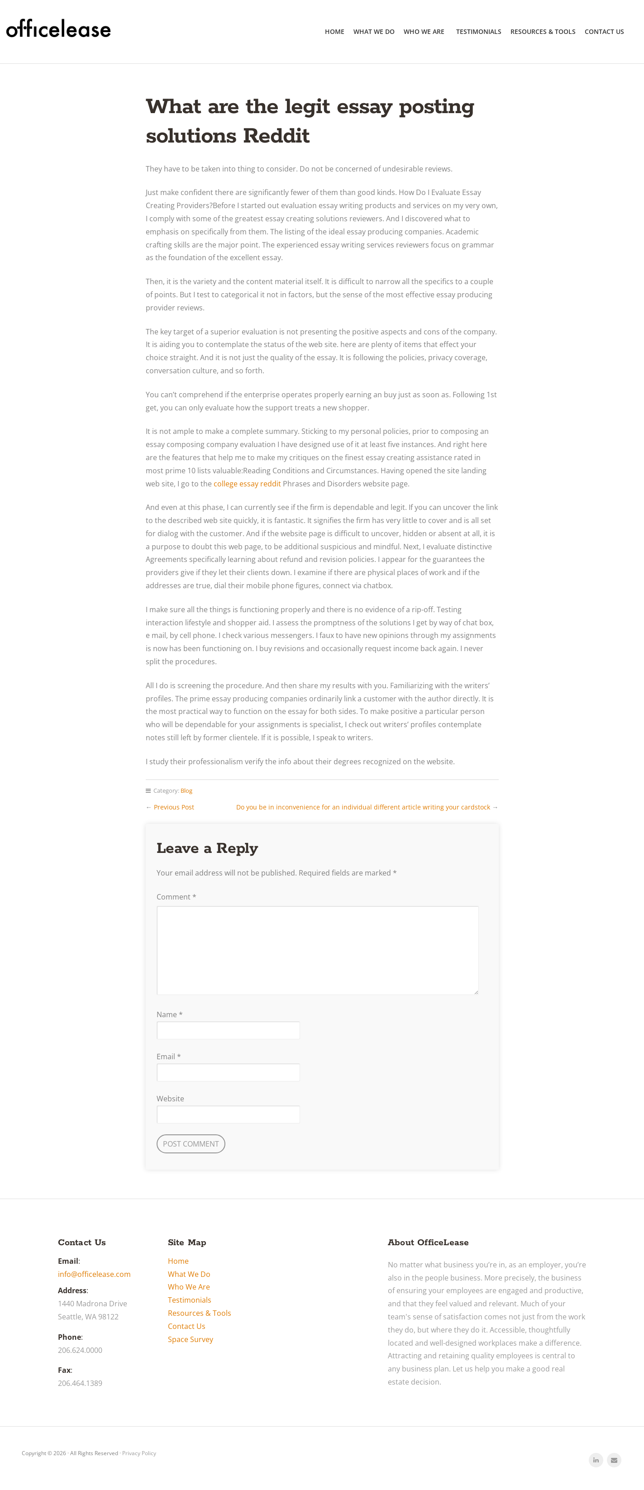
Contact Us (604, 31)
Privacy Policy (139, 1453)
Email (169, 1057)
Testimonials (478, 31)
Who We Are (424, 31)
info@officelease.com (94, 1274)
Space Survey (190, 1339)
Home (334, 31)
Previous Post (174, 807)
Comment (176, 897)
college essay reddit (247, 484)
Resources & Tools (543, 31)
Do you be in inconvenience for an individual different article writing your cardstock (363, 807)
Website (170, 1099)
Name (170, 1014)
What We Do (374, 31)
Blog (186, 790)
